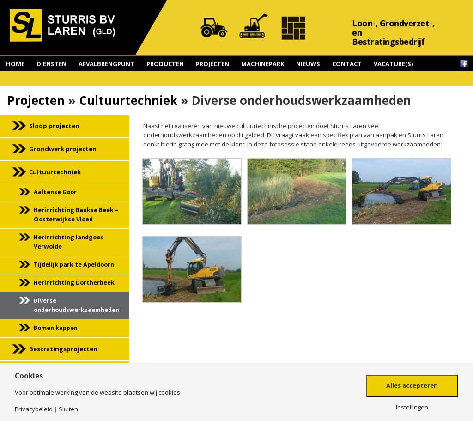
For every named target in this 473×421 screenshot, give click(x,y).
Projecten (212, 64)
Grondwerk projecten (63, 149)
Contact (347, 64)
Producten (165, 64)
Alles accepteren (412, 385)
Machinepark (262, 64)
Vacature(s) (393, 64)
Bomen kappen (56, 328)
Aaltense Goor (55, 192)
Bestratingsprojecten (63, 349)
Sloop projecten (54, 126)
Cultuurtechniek (128, 100)
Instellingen (412, 407)
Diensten (51, 64)
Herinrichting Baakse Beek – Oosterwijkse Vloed (76, 214)
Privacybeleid (34, 409)
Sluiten (68, 409)
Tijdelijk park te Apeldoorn (74, 264)
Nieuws (308, 64)
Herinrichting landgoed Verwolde (69, 241)
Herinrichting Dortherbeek (74, 283)
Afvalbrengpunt (106, 64)
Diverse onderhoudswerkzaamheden (76, 305)
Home (15, 64)
